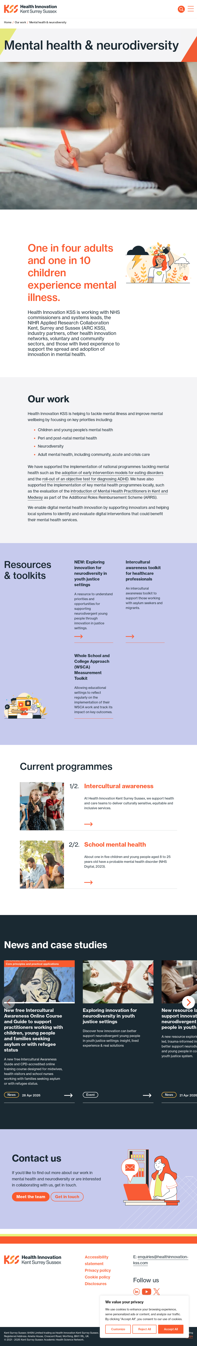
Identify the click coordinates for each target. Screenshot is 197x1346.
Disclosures (95, 1283)
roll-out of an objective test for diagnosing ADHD (85, 479)
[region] (144, 1316)
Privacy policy (98, 1270)
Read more (88, 824)
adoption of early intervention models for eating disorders (112, 472)
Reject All (144, 1329)
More (68, 1095)
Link (78, 636)
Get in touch (67, 1196)
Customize (118, 1329)
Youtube (146, 1291)
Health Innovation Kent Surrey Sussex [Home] (30, 9)
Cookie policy (97, 1277)
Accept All (171, 1329)
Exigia (189, 1336)
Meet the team (30, 1196)
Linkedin (136, 1291)
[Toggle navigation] (190, 9)
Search (181, 9)
